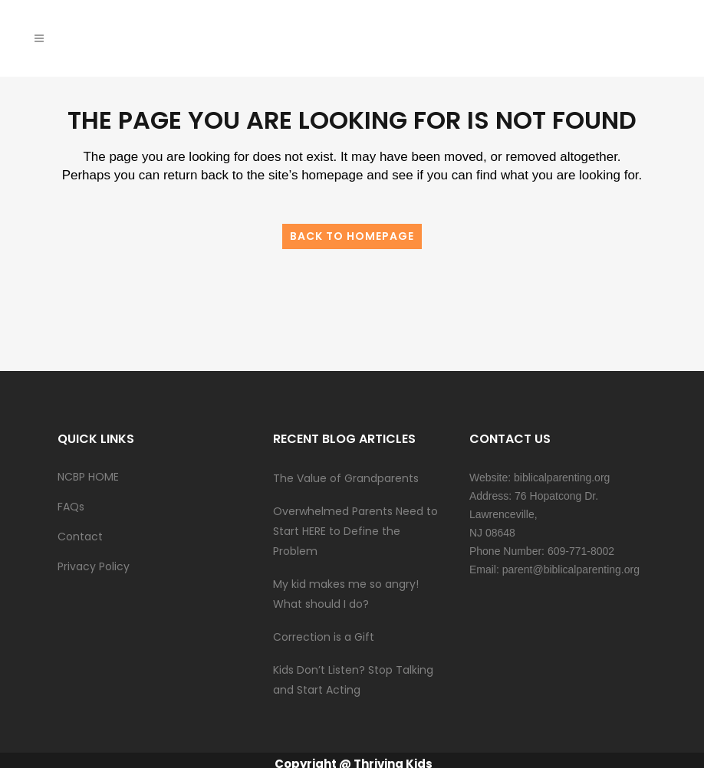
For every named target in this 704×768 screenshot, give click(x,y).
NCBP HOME (88, 476)
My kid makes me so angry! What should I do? (347, 594)
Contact (80, 536)
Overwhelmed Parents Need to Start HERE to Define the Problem (355, 531)
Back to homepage (352, 236)
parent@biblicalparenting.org (571, 569)
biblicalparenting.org (562, 477)
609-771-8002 (581, 551)
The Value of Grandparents (346, 478)
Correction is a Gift (323, 637)
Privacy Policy (94, 566)
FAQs (71, 506)
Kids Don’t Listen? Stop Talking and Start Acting (353, 679)
